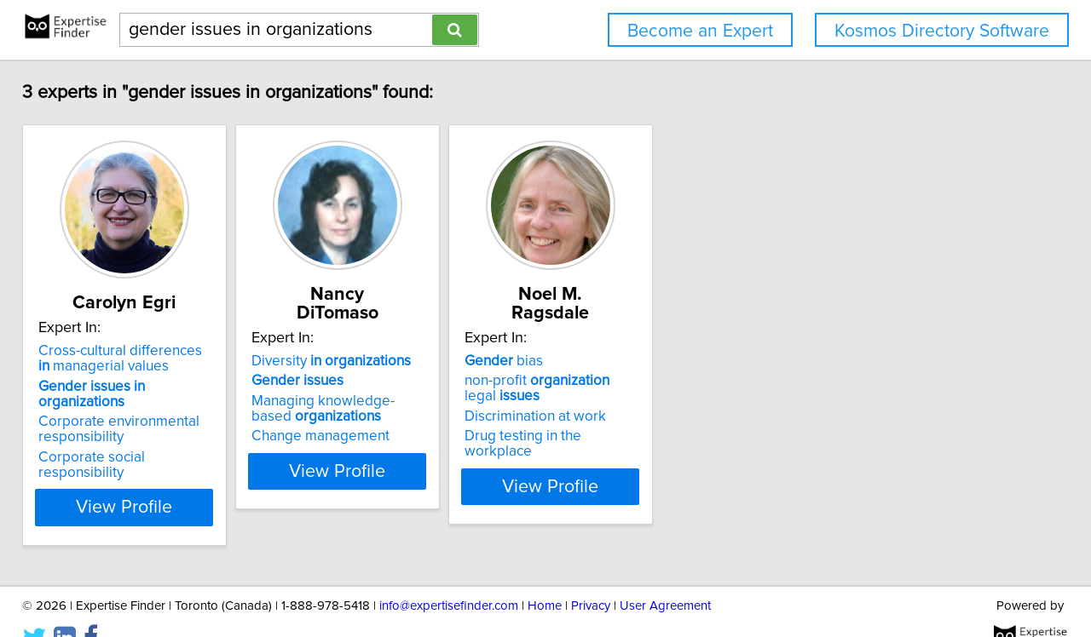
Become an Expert (700, 31)
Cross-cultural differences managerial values (139, 358)
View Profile (158, 477)
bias (601, 342)
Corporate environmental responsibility (130, 414)
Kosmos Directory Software (941, 31)
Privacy (590, 575)
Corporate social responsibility (147, 442)
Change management (375, 417)
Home (545, 575)
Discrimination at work (632, 397)
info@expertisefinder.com (448, 575)
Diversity (385, 342)
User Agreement (665, 575)
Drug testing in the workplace (655, 417)
